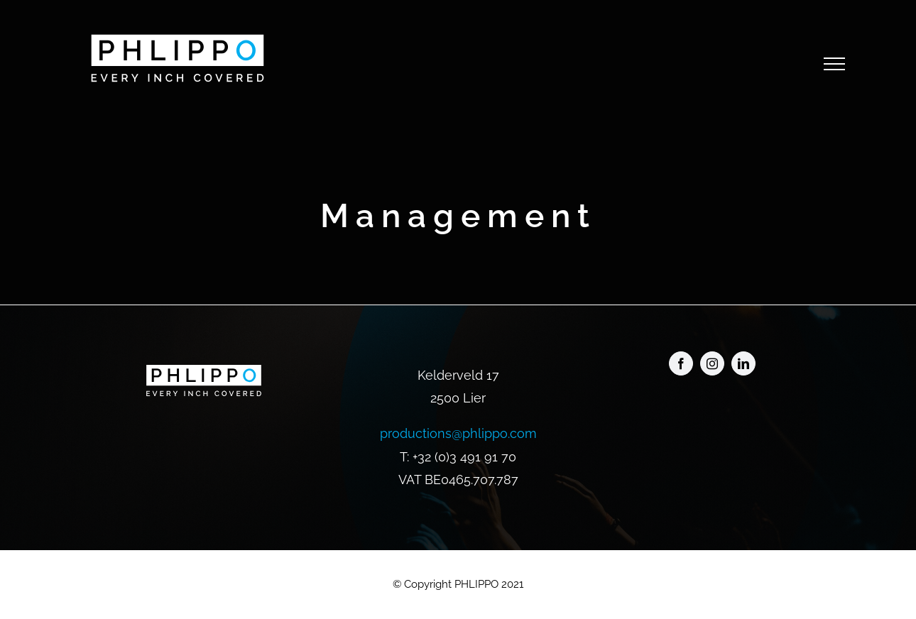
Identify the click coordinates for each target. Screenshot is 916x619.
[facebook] (681, 363)
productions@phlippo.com (458, 433)
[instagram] (712, 363)
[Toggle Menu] (834, 63)
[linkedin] (743, 363)
